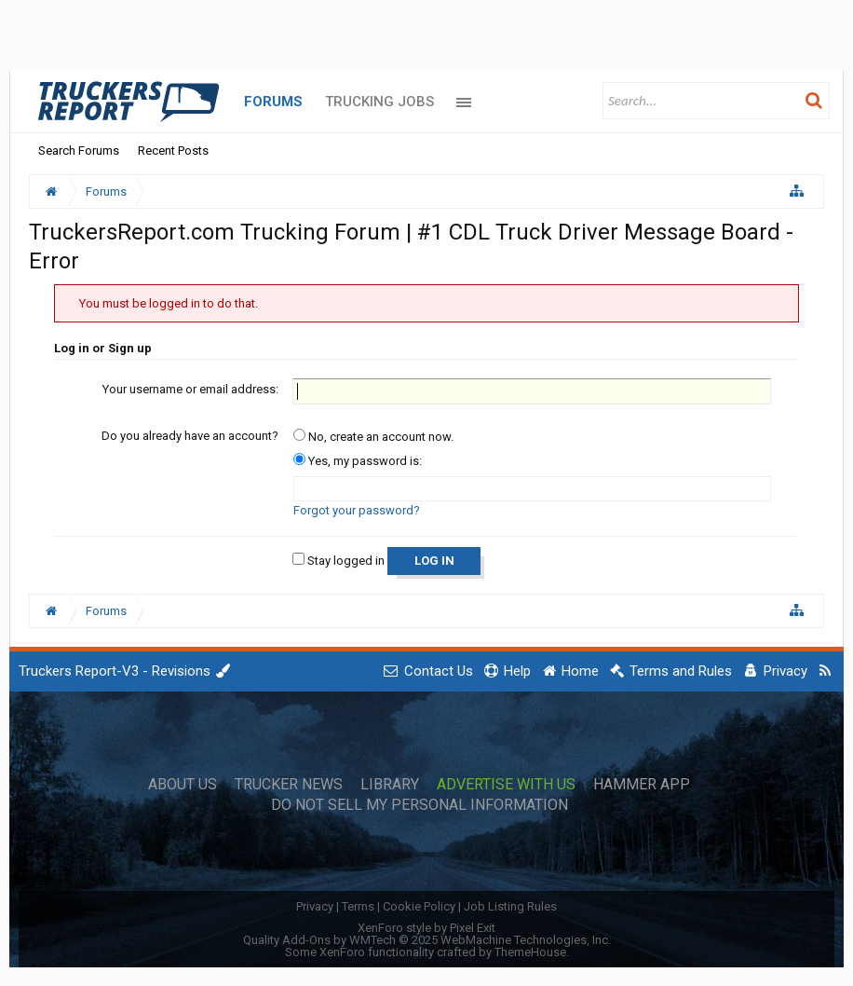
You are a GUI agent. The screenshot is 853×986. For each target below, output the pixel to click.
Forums (273, 101)
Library (389, 784)
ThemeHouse (530, 952)
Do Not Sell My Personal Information (419, 805)
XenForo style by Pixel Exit (426, 928)
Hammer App (641, 784)
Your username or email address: (190, 389)
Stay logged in (338, 561)
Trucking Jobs (379, 101)
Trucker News (289, 784)
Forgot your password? (356, 510)
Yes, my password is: (357, 461)
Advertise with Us (506, 784)
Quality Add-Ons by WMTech (427, 940)
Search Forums (78, 150)
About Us (182, 784)
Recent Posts (173, 150)
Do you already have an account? (190, 436)
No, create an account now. (373, 437)
